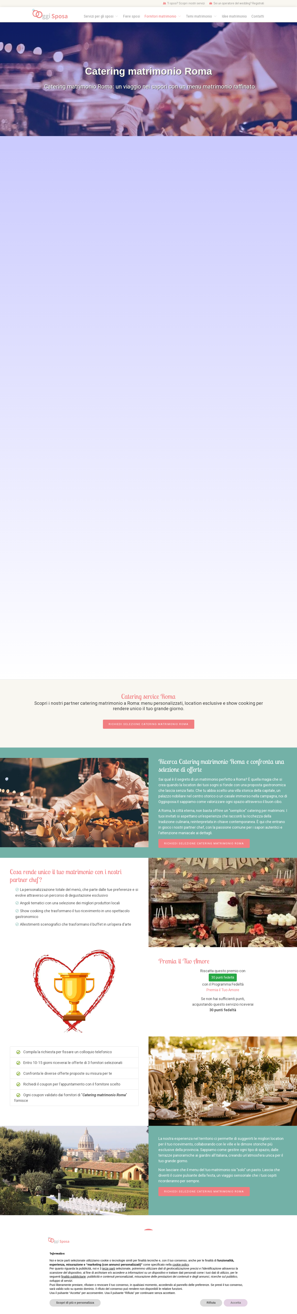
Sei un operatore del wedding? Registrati (236, 3)
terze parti (108, 1268)
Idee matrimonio (234, 16)
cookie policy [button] (180, 1264)
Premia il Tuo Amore (222, 990)
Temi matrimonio (199, 16)
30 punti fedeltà (222, 977)
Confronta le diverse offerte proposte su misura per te (64, 1073)
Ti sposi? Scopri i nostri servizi (184, 3)
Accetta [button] (235, 1302)
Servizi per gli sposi (99, 16)
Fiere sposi (131, 16)
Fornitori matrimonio (161, 16)
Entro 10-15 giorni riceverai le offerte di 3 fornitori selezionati (69, 1062)
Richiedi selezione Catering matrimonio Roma (149, 724)
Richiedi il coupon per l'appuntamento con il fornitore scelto (68, 1084)
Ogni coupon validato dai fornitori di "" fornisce (70, 1098)
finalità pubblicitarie (73, 1276)
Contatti (257, 16)
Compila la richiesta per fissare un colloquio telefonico (64, 1052)
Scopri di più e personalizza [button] (75, 1302)
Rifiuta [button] (211, 1302)
